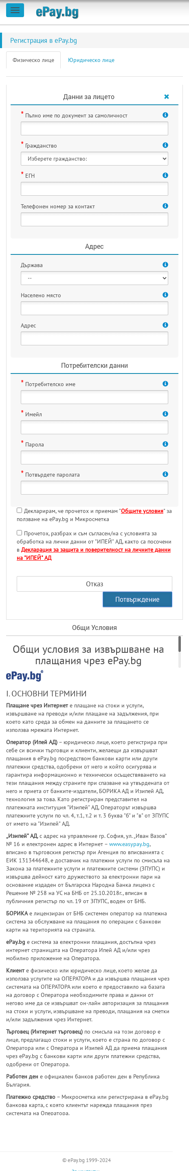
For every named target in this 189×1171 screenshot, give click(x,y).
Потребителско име (50, 384)
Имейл (33, 414)
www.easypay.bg (129, 844)
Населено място (41, 295)
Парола (34, 444)
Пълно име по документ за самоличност (76, 115)
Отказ (94, 583)
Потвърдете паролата (52, 474)
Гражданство (41, 145)
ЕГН (30, 175)
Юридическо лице (91, 60)
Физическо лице (33, 60)
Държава (32, 265)
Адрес (28, 325)
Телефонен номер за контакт (58, 206)
